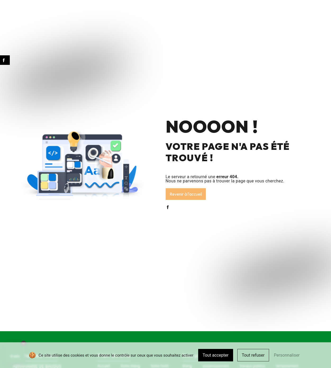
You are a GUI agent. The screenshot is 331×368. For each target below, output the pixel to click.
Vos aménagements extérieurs (196, 9)
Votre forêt (105, 9)
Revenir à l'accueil (186, 194)
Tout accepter (216, 355)
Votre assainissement (142, 9)
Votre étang (77, 9)
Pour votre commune (249, 9)
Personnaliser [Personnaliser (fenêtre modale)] (287, 355)
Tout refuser (253, 355)
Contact (282, 9)
